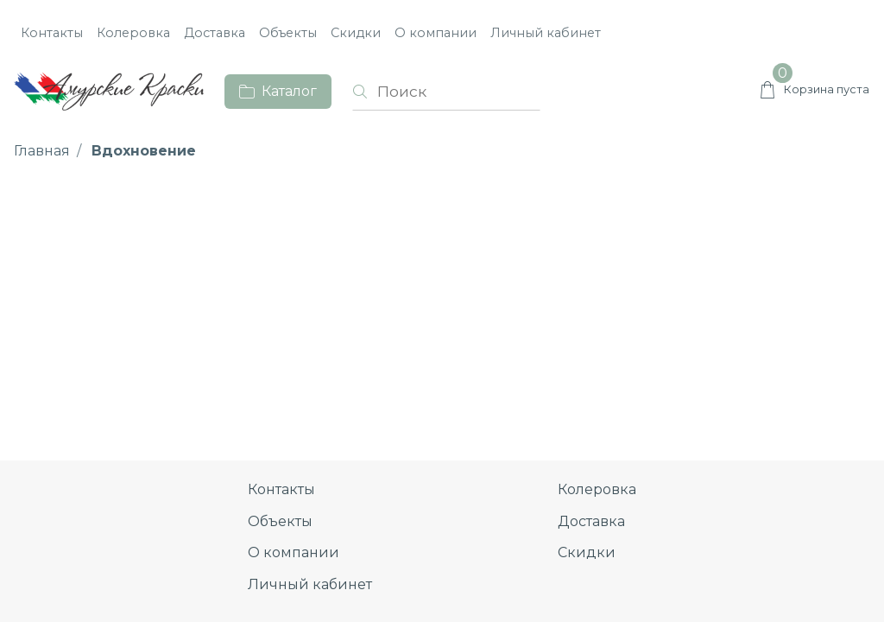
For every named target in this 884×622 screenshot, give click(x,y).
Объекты (288, 33)
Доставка (214, 33)
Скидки (356, 33)
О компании (436, 33)
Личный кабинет (545, 33)
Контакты (52, 33)
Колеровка (133, 33)
